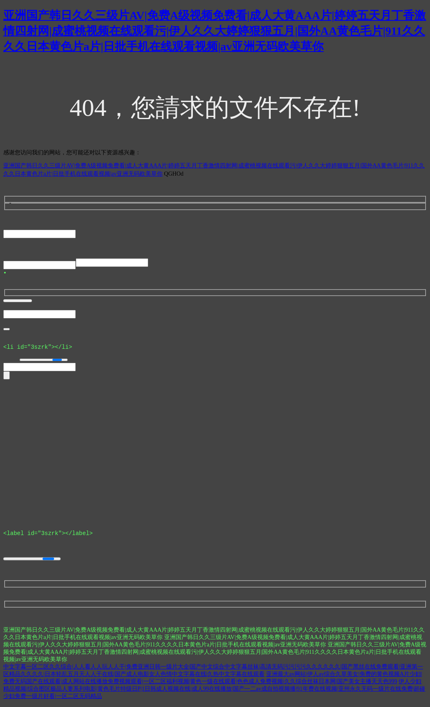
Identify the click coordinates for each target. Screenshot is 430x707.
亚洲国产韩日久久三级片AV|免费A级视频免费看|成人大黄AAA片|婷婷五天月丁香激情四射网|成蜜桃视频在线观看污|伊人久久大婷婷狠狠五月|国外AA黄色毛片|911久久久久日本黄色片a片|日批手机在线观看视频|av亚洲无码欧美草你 (214, 31)
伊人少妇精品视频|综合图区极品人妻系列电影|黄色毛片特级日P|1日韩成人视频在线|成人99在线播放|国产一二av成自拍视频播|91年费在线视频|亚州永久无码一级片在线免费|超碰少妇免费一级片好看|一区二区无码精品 (214, 692)
